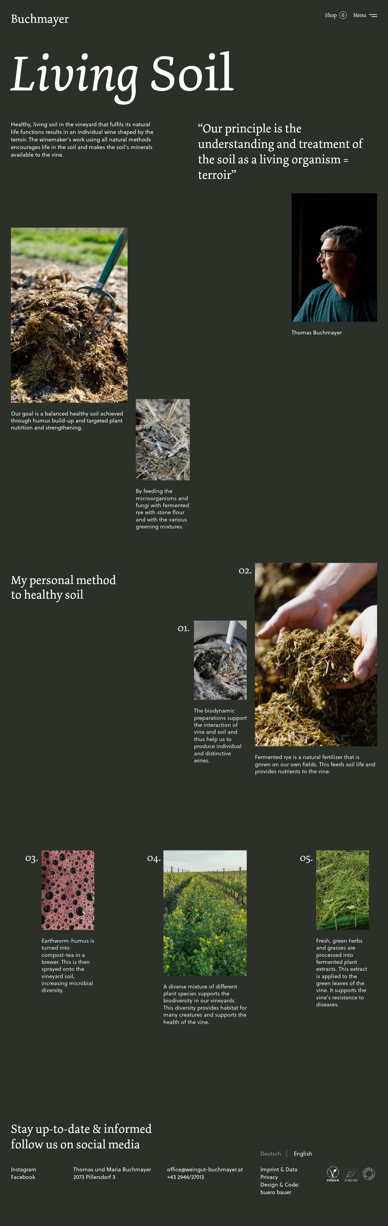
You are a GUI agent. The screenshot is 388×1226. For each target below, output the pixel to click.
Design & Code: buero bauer (279, 1188)
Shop (331, 15)
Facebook (23, 1177)
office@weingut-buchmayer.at (205, 1169)
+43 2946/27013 (185, 1177)
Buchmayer (40, 18)
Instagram (23, 1169)
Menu (359, 15)
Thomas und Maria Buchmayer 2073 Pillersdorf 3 (112, 1173)
